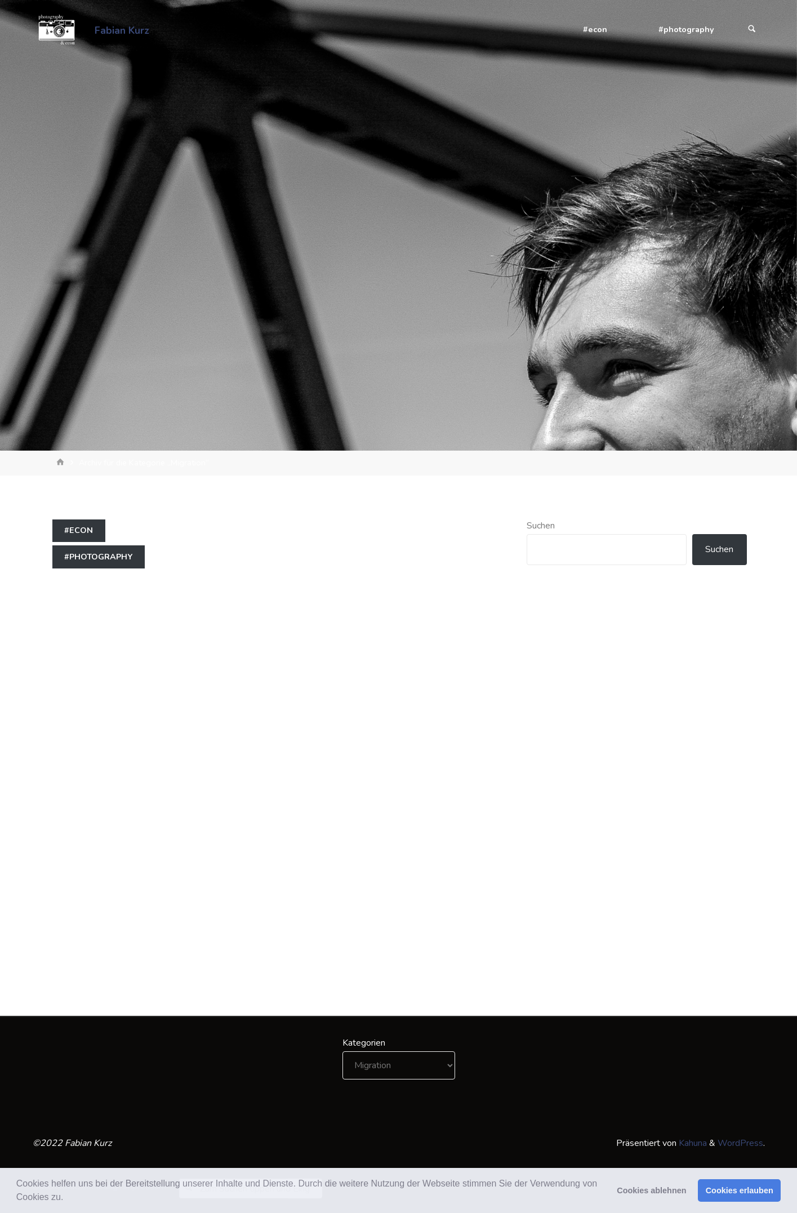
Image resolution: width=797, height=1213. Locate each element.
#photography (98, 556)
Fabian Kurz (122, 30)
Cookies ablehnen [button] (651, 1190)
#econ (78, 530)
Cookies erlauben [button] (739, 1190)
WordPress (740, 1143)
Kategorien (363, 1043)
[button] (67, 1198)
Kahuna (691, 1143)
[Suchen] (752, 29)
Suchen (541, 525)
